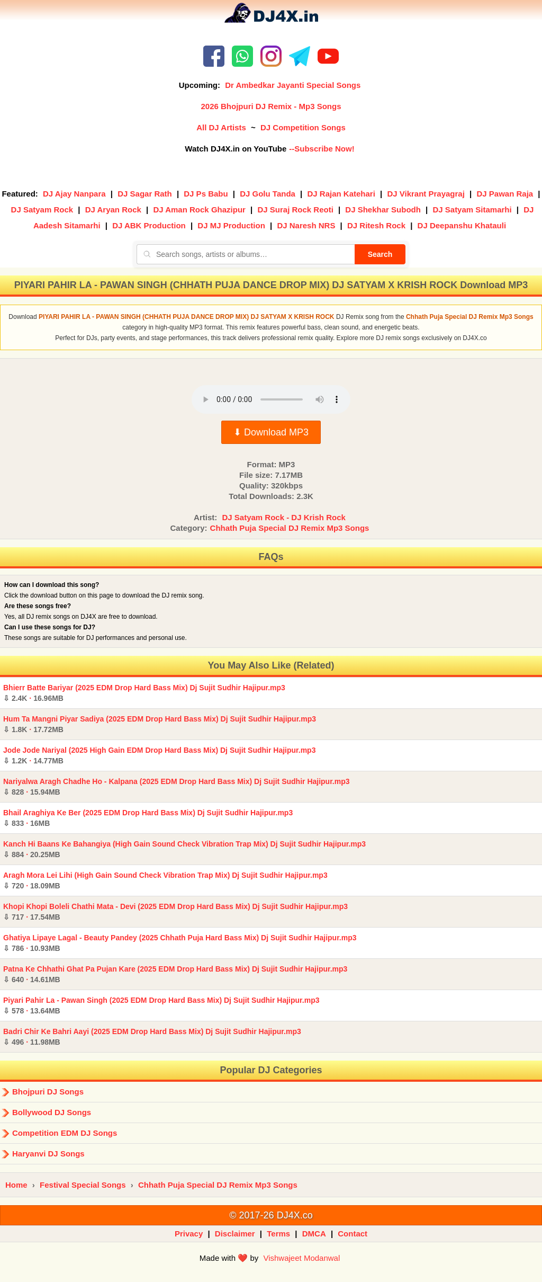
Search (380, 254)
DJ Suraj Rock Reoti (295, 209)
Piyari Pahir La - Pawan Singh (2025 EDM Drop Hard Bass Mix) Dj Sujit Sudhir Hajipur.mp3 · (161, 1005)
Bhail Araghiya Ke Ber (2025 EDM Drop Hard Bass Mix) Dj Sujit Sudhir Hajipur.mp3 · (148, 817)
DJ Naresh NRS (306, 225)
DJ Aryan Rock (113, 209)
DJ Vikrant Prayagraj (425, 193)
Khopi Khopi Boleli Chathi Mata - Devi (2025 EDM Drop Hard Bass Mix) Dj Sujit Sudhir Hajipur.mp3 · (175, 911)
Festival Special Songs (83, 1184)
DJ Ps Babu (206, 193)
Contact (352, 1233)
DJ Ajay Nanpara (74, 193)
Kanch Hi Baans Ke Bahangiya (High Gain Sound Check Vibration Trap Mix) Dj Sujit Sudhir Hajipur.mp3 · (184, 849)
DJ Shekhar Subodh (383, 209)
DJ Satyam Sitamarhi (471, 209)
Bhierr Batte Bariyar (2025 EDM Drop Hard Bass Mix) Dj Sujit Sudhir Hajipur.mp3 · (144, 692)
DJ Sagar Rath (145, 193)
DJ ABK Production (149, 225)
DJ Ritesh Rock (376, 225)
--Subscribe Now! (321, 148)
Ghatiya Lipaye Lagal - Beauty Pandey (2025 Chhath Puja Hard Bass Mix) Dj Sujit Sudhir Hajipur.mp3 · (180, 942)
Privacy (189, 1233)
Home (16, 1184)
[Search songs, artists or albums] (246, 254)
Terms (278, 1233)
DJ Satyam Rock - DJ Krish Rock (283, 517)
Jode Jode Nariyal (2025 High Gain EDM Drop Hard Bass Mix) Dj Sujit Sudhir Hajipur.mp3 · (159, 755)
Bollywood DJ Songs (51, 1112)
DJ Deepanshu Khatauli (462, 225)
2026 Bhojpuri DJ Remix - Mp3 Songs (271, 106)
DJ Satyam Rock (42, 209)
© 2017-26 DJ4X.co (270, 1215)
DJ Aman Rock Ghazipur (199, 209)
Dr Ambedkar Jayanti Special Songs (292, 85)
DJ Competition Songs (303, 127)
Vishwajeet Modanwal (301, 1257)
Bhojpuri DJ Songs (48, 1091)
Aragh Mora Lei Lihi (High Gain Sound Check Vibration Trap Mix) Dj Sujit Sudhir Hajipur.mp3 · (165, 880)
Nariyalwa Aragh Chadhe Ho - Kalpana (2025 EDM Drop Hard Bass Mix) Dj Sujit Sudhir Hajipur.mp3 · (176, 786)
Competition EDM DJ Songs (64, 1132)
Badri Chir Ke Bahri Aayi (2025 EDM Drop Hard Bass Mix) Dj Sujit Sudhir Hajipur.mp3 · (152, 1036)
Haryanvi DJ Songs (48, 1153)
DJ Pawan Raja (504, 193)
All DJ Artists (221, 127)
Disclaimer (235, 1233)
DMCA (314, 1233)
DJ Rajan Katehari (341, 193)
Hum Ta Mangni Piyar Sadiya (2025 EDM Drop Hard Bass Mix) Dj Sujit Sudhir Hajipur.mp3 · (159, 724)
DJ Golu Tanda (267, 193)
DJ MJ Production (231, 225)
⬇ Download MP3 (271, 432)
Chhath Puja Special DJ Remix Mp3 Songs (289, 527)
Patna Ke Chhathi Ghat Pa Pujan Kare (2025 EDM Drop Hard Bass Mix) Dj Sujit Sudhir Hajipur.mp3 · (175, 974)
